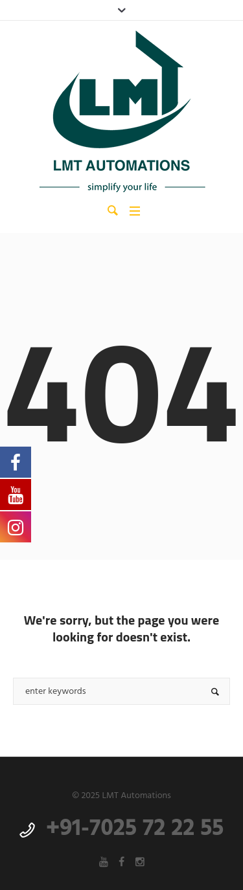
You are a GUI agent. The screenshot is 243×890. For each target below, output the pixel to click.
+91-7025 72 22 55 (135, 829)
